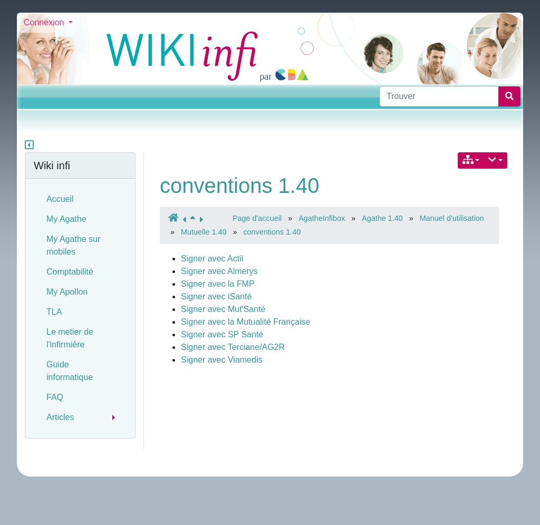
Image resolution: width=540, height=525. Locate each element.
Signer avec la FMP (218, 283)
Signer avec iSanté (216, 296)
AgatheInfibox (321, 218)
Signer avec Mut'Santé (223, 309)
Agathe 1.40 (382, 218)
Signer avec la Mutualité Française (245, 321)
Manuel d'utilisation (452, 218)
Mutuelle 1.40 (203, 232)
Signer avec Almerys (219, 271)
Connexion (45, 22)
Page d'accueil (257, 218)
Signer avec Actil (212, 258)
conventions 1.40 (239, 185)
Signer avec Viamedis (221, 359)
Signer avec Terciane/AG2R (233, 347)
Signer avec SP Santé (222, 334)
